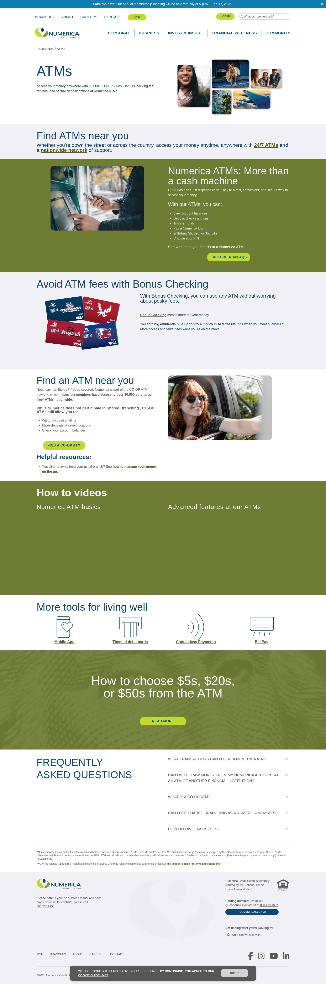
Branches (45, 17)
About (67, 17)
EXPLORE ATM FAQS (229, 257)
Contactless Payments (196, 642)
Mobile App (64, 642)
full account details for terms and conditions (193, 863)
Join (137, 17)
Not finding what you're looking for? (250, 928)
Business (149, 33)
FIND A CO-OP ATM (64, 445)
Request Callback (252, 911)
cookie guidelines (93, 975)
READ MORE (163, 721)
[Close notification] (321, 4)
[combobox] (264, 16)
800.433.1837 (269, 905)
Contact (112, 17)
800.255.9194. (46, 906)
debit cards (137, 642)
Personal (119, 33)
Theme (118, 642)
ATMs (61, 48)
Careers (89, 17)
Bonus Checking (153, 315)
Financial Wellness (234, 33)
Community (277, 33)
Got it (234, 973)
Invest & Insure (185, 33)
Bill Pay (261, 642)
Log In (225, 16)
